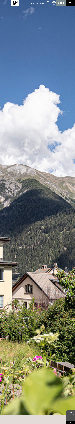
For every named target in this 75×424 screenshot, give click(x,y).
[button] (5, 207)
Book (61, 3)
